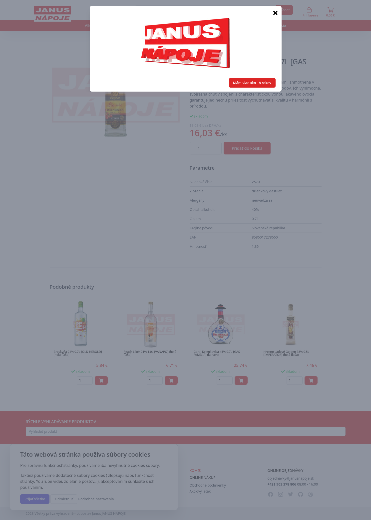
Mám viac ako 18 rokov (252, 82)
